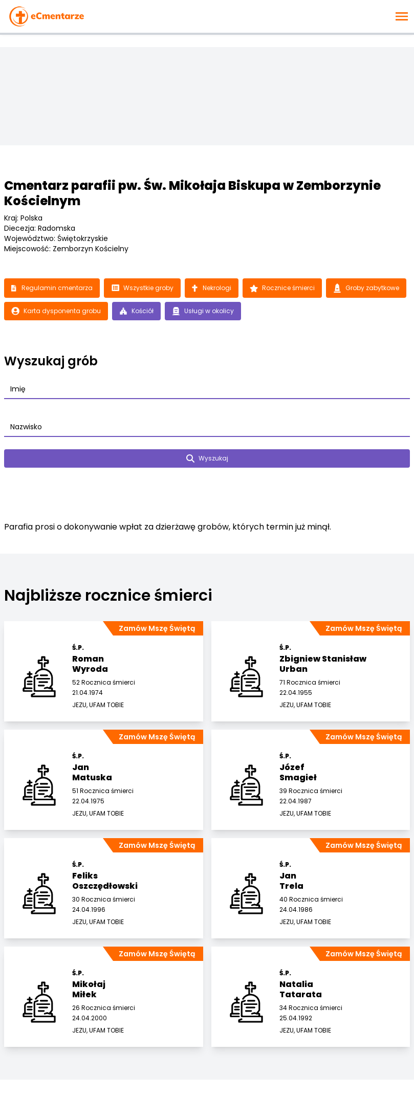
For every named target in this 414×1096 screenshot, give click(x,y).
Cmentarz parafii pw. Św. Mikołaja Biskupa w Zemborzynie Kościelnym (192, 193)
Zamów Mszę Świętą (157, 628)
